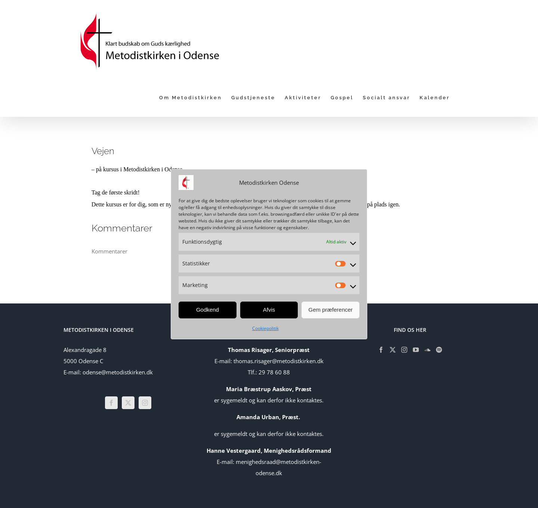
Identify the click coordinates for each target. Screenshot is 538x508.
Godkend (207, 309)
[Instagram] (145, 402)
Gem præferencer (330, 309)
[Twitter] (128, 402)
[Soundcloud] (427, 350)
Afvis (269, 309)
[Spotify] (439, 350)
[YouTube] (416, 350)
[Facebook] (111, 402)
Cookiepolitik (265, 328)
